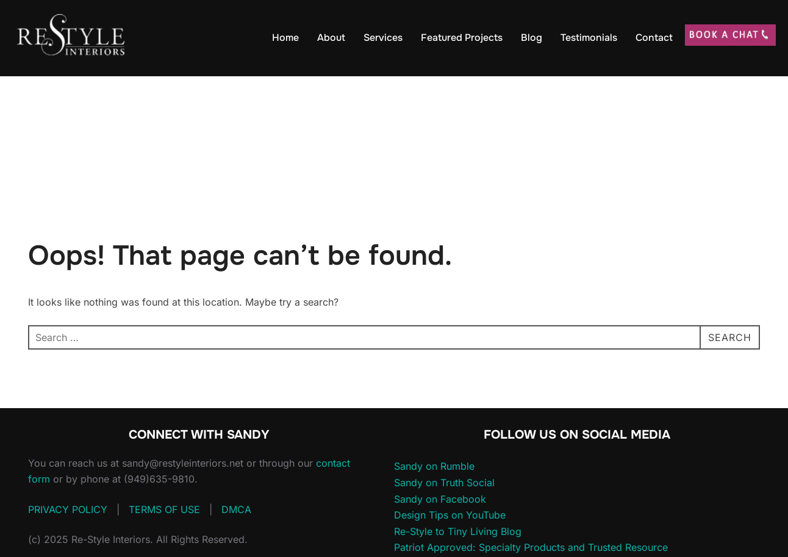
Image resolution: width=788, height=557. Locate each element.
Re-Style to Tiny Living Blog (457, 531)
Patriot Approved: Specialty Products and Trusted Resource (531, 547)
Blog (531, 37)
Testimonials (589, 37)
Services (383, 37)
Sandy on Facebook (440, 499)
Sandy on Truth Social (444, 482)
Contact (654, 37)
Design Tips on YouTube (450, 515)
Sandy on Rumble (434, 466)
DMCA (236, 509)
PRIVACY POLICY (67, 509)
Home (285, 37)
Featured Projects (462, 37)
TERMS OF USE (164, 509)
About (331, 37)
